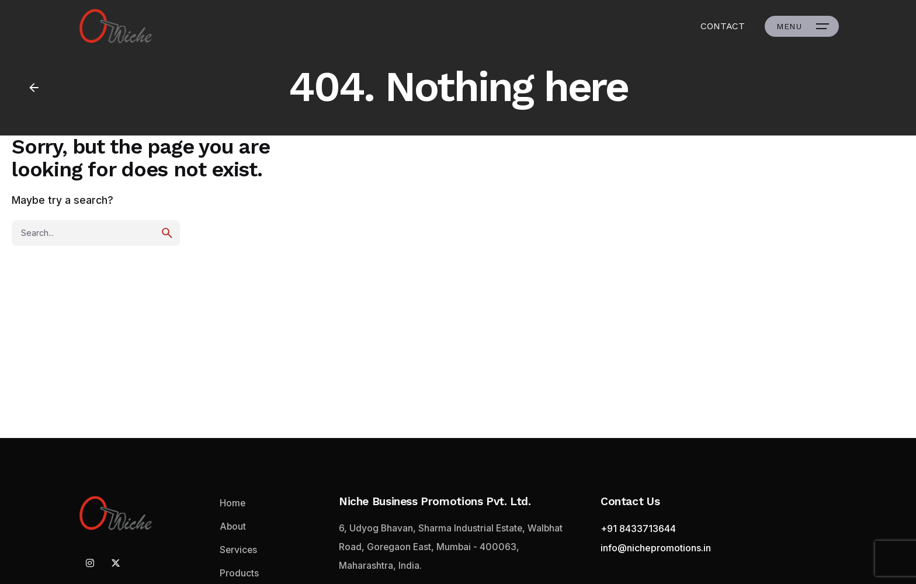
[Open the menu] (802, 26)
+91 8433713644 (638, 528)
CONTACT (722, 26)
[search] (167, 233)
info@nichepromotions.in (656, 548)
